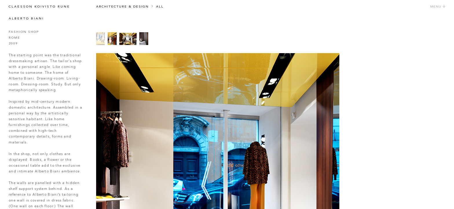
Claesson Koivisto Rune (39, 6)
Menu (438, 6)
